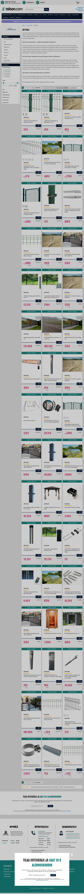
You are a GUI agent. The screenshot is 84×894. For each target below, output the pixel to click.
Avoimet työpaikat (69, 869)
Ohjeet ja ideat (49, 866)
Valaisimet (50, 14)
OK (15, 85)
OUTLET (12, 17)
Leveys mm (11, 100)
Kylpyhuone (63, 14)
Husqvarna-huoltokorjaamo (32, 871)
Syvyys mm (11, 102)
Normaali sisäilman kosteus (52, 873)
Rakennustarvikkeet (7, 14)
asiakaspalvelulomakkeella (73, 834)
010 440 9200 (41, 831)
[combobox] (34, 9)
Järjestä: (66, 88)
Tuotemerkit (5, 17)
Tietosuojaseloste (69, 871)
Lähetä (50, 806)
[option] (23, 114)
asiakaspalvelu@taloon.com (73, 838)
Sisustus (56, 14)
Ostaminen (8, 866)
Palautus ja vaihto (9, 871)
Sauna (69, 14)
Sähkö (44, 14)
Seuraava (37, 87)
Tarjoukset (18, 17)
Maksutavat (7, 869)
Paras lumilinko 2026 (50, 875)
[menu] (42, 16)
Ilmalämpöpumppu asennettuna (49, 869)
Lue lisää (4, 843)
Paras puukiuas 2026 (50, 878)
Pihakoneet (29, 14)
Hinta (11, 80)
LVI (40, 14)
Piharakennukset (21, 14)
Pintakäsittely (11, 94)
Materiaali (11, 92)
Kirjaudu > (80, 7)
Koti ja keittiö (75, 14)
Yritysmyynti (27, 874)
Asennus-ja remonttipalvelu (32, 869)
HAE (46, 9)
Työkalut (36, 14)
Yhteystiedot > (79, 9)
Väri (11, 89)
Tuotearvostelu (11, 67)
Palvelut (27, 866)
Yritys (66, 866)
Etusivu (23, 25)
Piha (15, 14)
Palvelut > (80, 10)
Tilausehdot (7, 874)
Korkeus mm (11, 97)
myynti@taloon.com (43, 836)
